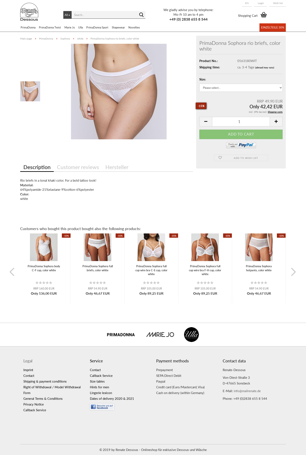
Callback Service (34, 410)
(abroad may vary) (264, 67)
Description (37, 167)
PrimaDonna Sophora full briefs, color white (97, 268)
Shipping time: (209, 67)
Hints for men (99, 387)
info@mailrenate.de (247, 391)
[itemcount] (241, 121)
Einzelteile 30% (272, 27)
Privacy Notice (33, 404)
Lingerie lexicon (101, 393)
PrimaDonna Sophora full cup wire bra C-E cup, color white (151, 270)
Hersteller (116, 167)
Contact (28, 375)
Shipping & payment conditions (45, 381)
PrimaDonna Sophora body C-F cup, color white (44, 268)
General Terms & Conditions (43, 398)
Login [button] (260, 3)
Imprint (28, 370)
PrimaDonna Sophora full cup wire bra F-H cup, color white (205, 270)
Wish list (277, 3)
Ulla (80, 27)
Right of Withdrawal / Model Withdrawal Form (52, 390)
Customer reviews (78, 167)
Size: (202, 79)
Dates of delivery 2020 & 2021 (112, 398)
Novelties (134, 27)
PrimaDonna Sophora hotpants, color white (259, 268)
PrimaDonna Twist (50, 27)
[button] (247, 3)
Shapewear (118, 27)
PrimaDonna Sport (97, 27)
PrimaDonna (28, 27)
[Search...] (67, 15)
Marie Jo (69, 27)
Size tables (97, 381)
